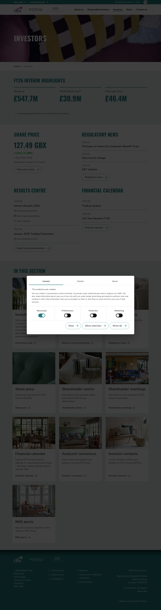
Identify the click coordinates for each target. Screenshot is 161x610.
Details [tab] (80, 281)
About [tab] (115, 281)
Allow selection (93, 325)
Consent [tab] (46, 281)
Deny (71, 325)
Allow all (117, 325)
